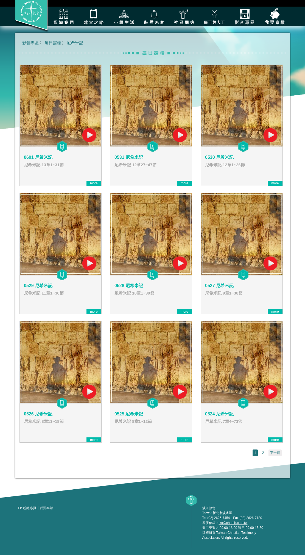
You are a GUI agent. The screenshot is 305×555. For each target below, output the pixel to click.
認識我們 (63, 16)
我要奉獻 (275, 16)
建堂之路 (94, 16)
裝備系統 (154, 16)
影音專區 (245, 16)
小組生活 (124, 16)
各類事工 (214, 16)
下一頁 (275, 453)
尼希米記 (75, 42)
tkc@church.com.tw (233, 523)
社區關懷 (184, 16)
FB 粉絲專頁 (27, 508)
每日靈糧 (52, 42)
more (93, 183)
